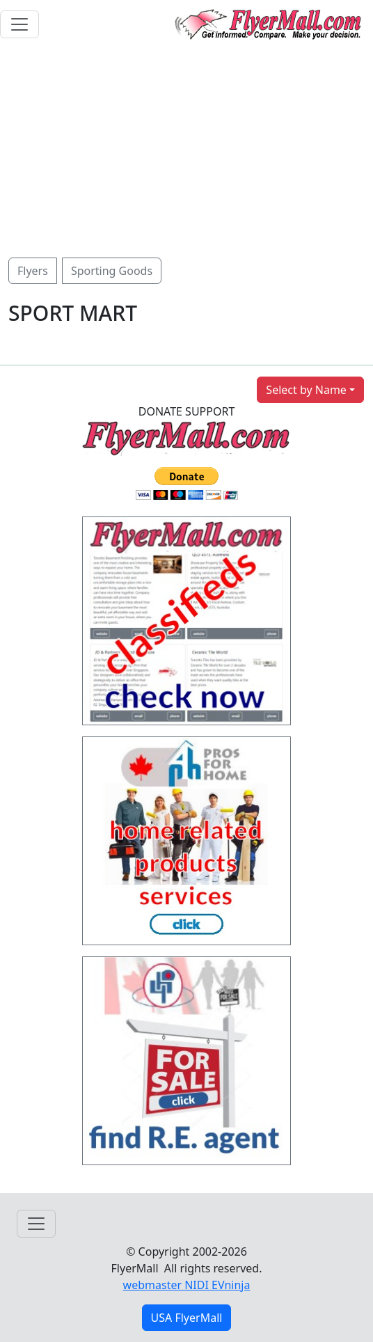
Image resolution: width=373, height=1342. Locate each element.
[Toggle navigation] (19, 24)
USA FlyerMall (187, 1317)
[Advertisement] (186, 153)
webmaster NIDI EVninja (187, 1285)
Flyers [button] (32, 270)
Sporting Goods (111, 270)
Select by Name (306, 389)
